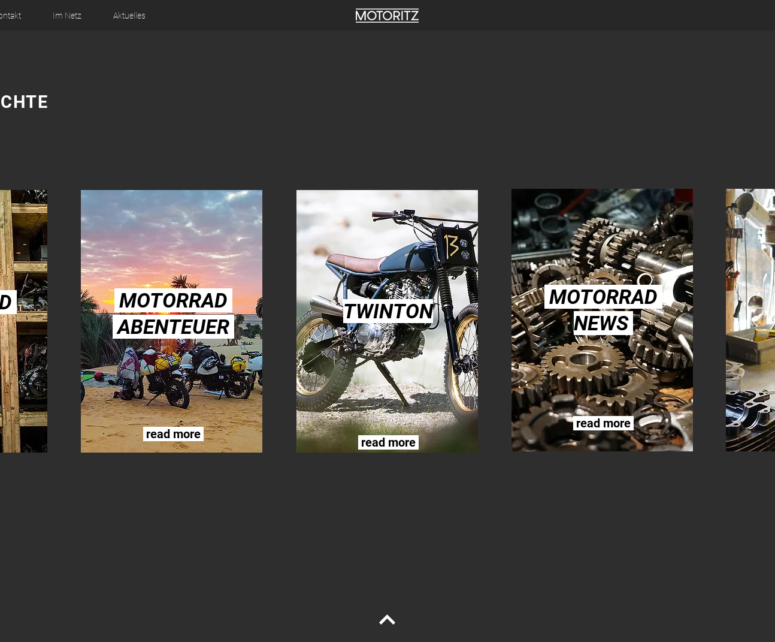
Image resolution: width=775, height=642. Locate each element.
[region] (173, 322)
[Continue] (387, 619)
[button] (67, 15)
